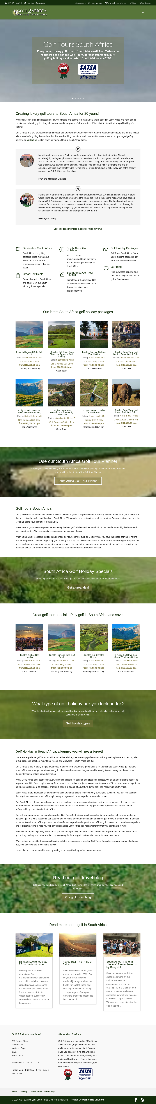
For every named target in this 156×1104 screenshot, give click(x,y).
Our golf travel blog (78, 897)
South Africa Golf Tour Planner (80, 273)
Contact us (145, 3)
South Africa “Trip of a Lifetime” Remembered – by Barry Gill (121, 964)
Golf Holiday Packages (124, 248)
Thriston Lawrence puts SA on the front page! (33, 963)
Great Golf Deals (33, 274)
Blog (133, 3)
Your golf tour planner (116, 3)
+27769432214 (14, 3)
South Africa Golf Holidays (77, 249)
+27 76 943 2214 (31, 1062)
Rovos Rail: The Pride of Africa (77, 963)
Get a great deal (78, 587)
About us (80, 3)
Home (14, 1091)
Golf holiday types (78, 723)
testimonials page (73, 229)
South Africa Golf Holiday (43, 1091)
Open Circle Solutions (93, 1100)
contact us (32, 140)
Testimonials (95, 3)
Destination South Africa (37, 248)
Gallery (24, 1091)
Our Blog (116, 266)
